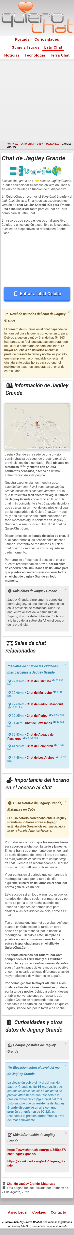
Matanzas (52, 144)
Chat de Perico (37, 716)
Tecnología (35, 55)
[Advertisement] (37, 100)
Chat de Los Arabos (40, 757)
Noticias (12, 55)
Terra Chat (60, 55)
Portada (22, 39)
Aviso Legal (17, 1212)
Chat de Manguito (39, 693)
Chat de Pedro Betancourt (45, 704)
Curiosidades (47, 39)
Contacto (58, 1212)
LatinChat (53, 47)
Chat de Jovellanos (38, 723)
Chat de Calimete (39, 681)
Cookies (39, 1212)
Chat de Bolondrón (40, 746)
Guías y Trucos (25, 47)
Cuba (40, 144)
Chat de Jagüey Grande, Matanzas (31, 1184)
